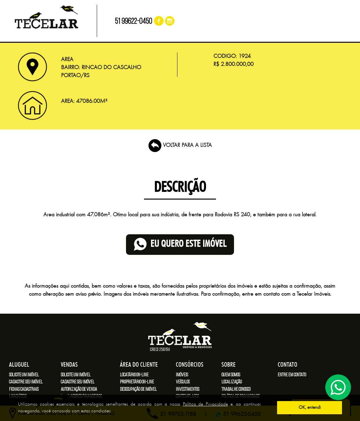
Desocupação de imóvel (138, 389)
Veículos (183, 382)
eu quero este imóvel (180, 244)
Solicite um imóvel (24, 375)
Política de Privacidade (205, 404)
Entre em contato (292, 375)
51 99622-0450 (133, 22)
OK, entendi (310, 407)
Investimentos (187, 389)
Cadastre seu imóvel (26, 382)
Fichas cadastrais (24, 389)
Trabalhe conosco (235, 389)
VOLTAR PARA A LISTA (180, 145)
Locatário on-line (134, 375)
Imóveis (182, 375)
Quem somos (230, 375)
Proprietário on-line (137, 382)
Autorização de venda (79, 389)
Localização (231, 382)
